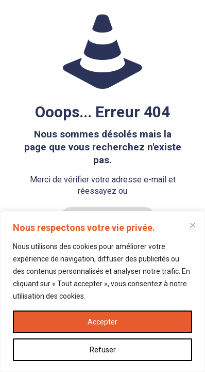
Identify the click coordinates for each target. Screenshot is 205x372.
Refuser (103, 350)
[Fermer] (192, 225)
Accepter (102, 322)
